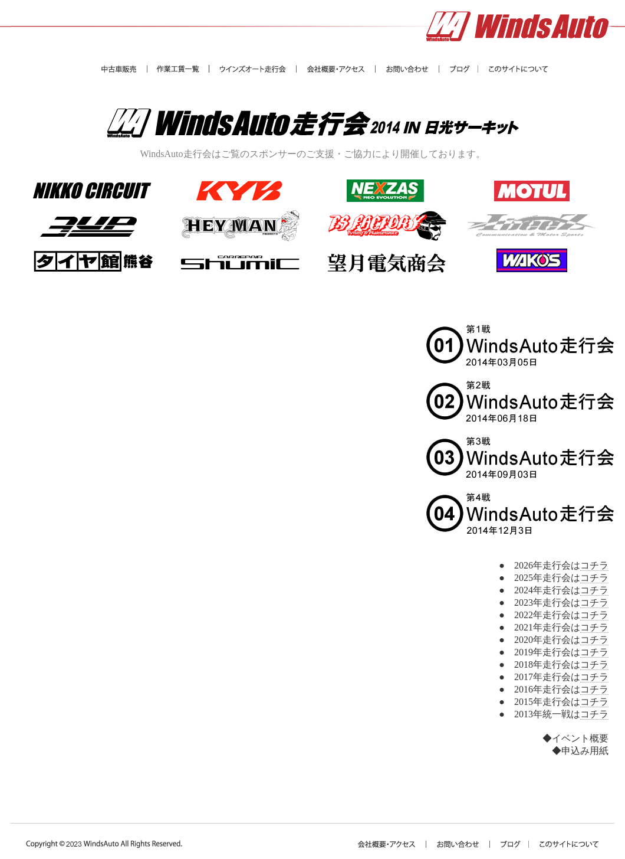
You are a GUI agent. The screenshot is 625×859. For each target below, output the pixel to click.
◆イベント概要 (575, 738)
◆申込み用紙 (580, 751)
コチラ (594, 565)
